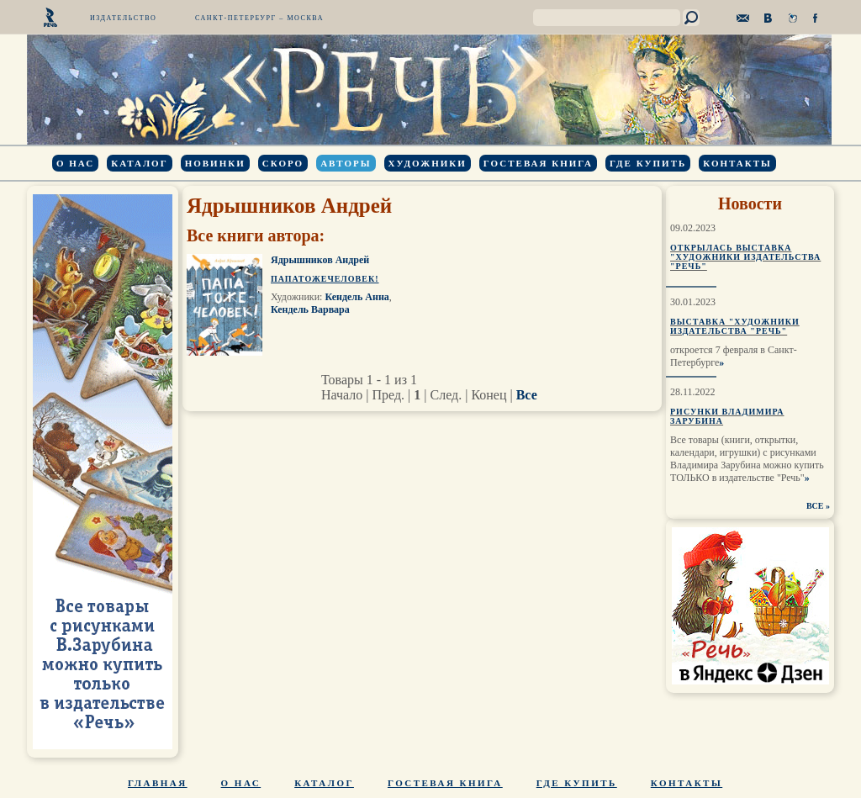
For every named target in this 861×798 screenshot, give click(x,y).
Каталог (139, 163)
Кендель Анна (356, 297)
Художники (427, 163)
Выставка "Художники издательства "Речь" (735, 326)
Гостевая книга (538, 163)
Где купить (648, 163)
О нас (75, 163)
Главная (158, 783)
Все (526, 395)
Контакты (737, 163)
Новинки (215, 163)
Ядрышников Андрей (320, 260)
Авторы (345, 163)
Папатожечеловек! (325, 278)
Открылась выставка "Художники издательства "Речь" (745, 257)
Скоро (283, 163)
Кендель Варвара (310, 309)
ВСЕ (815, 505)
